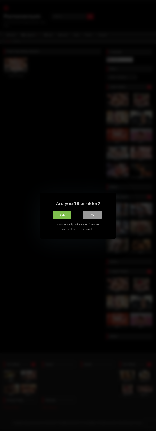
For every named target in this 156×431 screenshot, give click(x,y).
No (92, 214)
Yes (62, 214)
